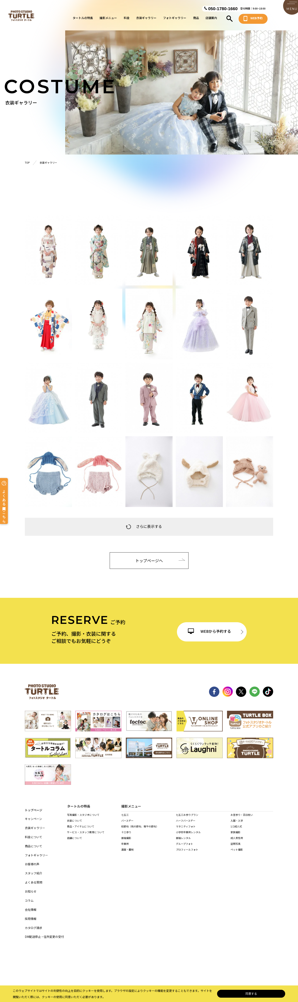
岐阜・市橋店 (128, 916)
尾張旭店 (126, 893)
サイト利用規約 (200, 962)
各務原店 (149, 916)
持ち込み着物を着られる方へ (83, 867)
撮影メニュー (108, 19)
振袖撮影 (126, 842)
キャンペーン (33, 815)
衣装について (74, 821)
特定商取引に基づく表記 (167, 962)
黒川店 (170, 887)
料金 (127, 19)
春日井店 (148, 893)
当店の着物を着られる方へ (82, 861)
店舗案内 (211, 19)
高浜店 (228, 893)
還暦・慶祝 (127, 853)
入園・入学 (237, 824)
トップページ (33, 806)
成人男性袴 (237, 842)
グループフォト (184, 848)
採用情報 (30, 915)
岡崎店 (125, 898)
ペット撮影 (237, 853)
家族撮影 (235, 836)
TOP (27, 162)
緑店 (123, 887)
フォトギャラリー (174, 19)
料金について (33, 833)
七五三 (125, 819)
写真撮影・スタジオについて (83, 815)
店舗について (74, 838)
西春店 (170, 893)
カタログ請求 (33, 924)
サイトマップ (98, 962)
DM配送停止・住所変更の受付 (44, 933)
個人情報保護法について (130, 962)
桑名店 (125, 933)
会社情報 (30, 906)
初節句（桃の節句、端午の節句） (140, 830)
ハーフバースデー (185, 824)
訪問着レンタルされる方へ (82, 873)
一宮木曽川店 (251, 887)
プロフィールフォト (187, 853)
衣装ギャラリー (146, 19)
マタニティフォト (186, 830)
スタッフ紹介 (33, 869)
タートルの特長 (83, 19)
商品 (196, 19)
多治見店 (172, 916)
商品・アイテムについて (80, 826)
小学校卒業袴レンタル (188, 836)
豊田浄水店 (149, 898)
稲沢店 (228, 887)
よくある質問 (33, 879)
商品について (33, 842)
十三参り (126, 836)
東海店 (188, 893)
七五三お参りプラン (187, 819)
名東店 (146, 887)
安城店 (247, 893)
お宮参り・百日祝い (242, 819)
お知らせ (30, 888)
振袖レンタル (183, 842)
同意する (251, 993)
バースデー (127, 824)
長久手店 (209, 893)
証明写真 (235, 848)
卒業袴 (125, 848)
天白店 (207, 887)
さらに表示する (144, 526)
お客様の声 (32, 860)
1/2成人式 (236, 830)
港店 (187, 887)
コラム (29, 897)
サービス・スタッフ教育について (85, 832)
